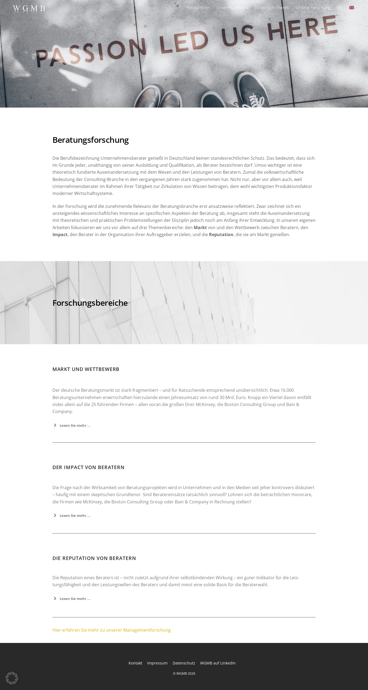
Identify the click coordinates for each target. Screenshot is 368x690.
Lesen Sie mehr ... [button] (71, 529)
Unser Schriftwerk (272, 7)
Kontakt (135, 663)
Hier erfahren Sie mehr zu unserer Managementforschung (111, 630)
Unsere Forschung (313, 7)
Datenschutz (184, 663)
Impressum (157, 663)
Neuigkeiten (198, 7)
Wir (340, 7)
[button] (12, 678)
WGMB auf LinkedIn (218, 663)
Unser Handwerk (232, 7)
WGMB (181, 673)
